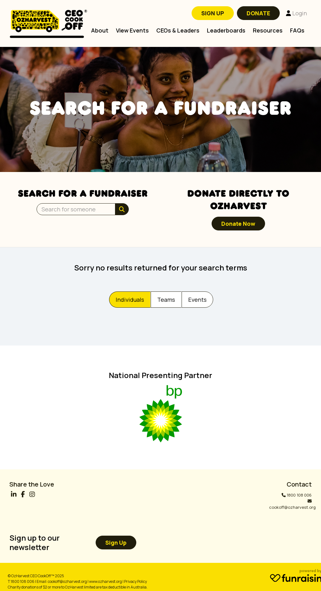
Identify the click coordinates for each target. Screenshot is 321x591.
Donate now (238, 223)
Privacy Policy (135, 581)
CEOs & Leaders (177, 30)
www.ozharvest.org (105, 581)
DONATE (258, 13)
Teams (166, 299)
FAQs (297, 30)
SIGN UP (212, 13)
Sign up (116, 542)
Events (197, 299)
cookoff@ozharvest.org (292, 507)
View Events (132, 30)
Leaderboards (226, 30)
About (99, 30)
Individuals (130, 299)
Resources (268, 30)
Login (296, 13)
